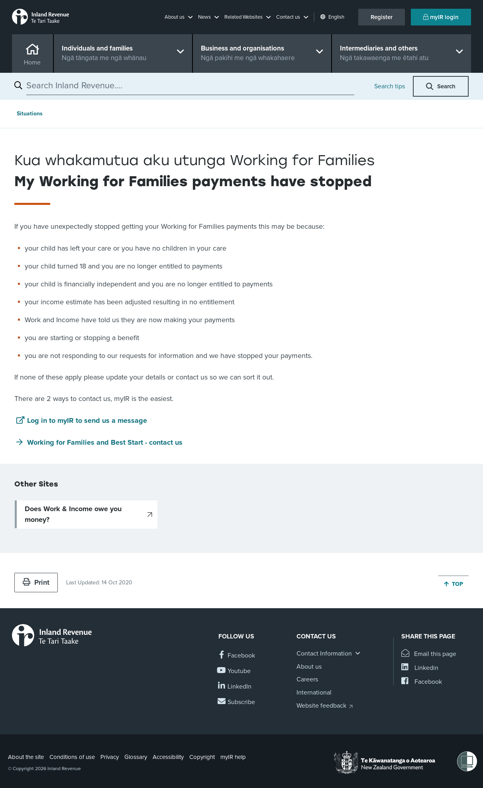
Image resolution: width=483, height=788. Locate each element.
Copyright (202, 757)
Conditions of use (72, 757)
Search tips (389, 86)
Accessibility (168, 757)
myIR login (441, 17)
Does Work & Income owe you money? (73, 514)
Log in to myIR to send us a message (87, 420)
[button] (178, 17)
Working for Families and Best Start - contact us (105, 442)
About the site (26, 757)
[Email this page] (429, 654)
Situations (30, 113)
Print (36, 582)
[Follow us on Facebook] (236, 656)
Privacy (109, 757)
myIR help (233, 757)
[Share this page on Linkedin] (419, 668)
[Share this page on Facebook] (421, 682)
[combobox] (190, 85)
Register (382, 17)
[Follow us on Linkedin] (234, 687)
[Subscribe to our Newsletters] (236, 702)
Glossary (135, 757)
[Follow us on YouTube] (234, 671)
